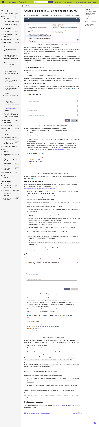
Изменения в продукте (80, 2)
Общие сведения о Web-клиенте (10, 50)
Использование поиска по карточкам (11, 74)
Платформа (6, 31)
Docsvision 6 (58, 2)
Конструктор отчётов (6, 176)
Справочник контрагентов (9, 98)
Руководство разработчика (6, 186)
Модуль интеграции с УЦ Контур (8, 155)
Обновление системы (8, 24)
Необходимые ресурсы (9, 53)
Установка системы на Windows (8, 17)
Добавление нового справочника (90, 14)
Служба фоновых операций (7, 35)
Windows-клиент (7, 125)
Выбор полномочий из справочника (90, 25)
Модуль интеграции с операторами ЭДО (8, 138)
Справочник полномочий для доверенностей (12, 108)
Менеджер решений (8, 146)
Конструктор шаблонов (6, 164)
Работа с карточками (10, 71)
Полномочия (61, 405)
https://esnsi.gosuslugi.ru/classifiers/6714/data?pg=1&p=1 (39, 188)
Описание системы (8, 13)
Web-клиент (6, 47)
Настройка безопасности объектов (11, 92)
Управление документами (6, 121)
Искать (50, 2)
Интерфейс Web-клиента (11, 66)
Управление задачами (6, 169)
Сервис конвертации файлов (8, 159)
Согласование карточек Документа (11, 89)
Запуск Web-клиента (10, 64)
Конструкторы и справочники (7, 199)
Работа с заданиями (10, 84)
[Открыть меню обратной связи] (95, 422)
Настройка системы (8, 21)
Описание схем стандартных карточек (6, 193)
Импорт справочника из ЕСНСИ (91, 16)
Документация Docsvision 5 (17, 2)
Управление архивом (6, 150)
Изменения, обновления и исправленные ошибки (10, 56)
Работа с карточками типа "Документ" (11, 78)
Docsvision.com (68, 2)
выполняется (57, 395)
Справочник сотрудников (12, 104)
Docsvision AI (6, 172)
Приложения (8, 110)
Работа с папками (9, 69)
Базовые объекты (8, 39)
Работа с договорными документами (11, 81)
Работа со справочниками (11, 95)
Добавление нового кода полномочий (91, 19)
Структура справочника (90, 11)
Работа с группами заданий (12, 86)
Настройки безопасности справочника (90, 22)
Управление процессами (6, 129)
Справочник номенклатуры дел (10, 102)
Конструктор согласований (6, 43)
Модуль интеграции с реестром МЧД (8, 142)
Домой (5, 6)
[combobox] (41, 2)
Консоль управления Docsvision (8, 133)
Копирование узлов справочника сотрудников (37, 413)
